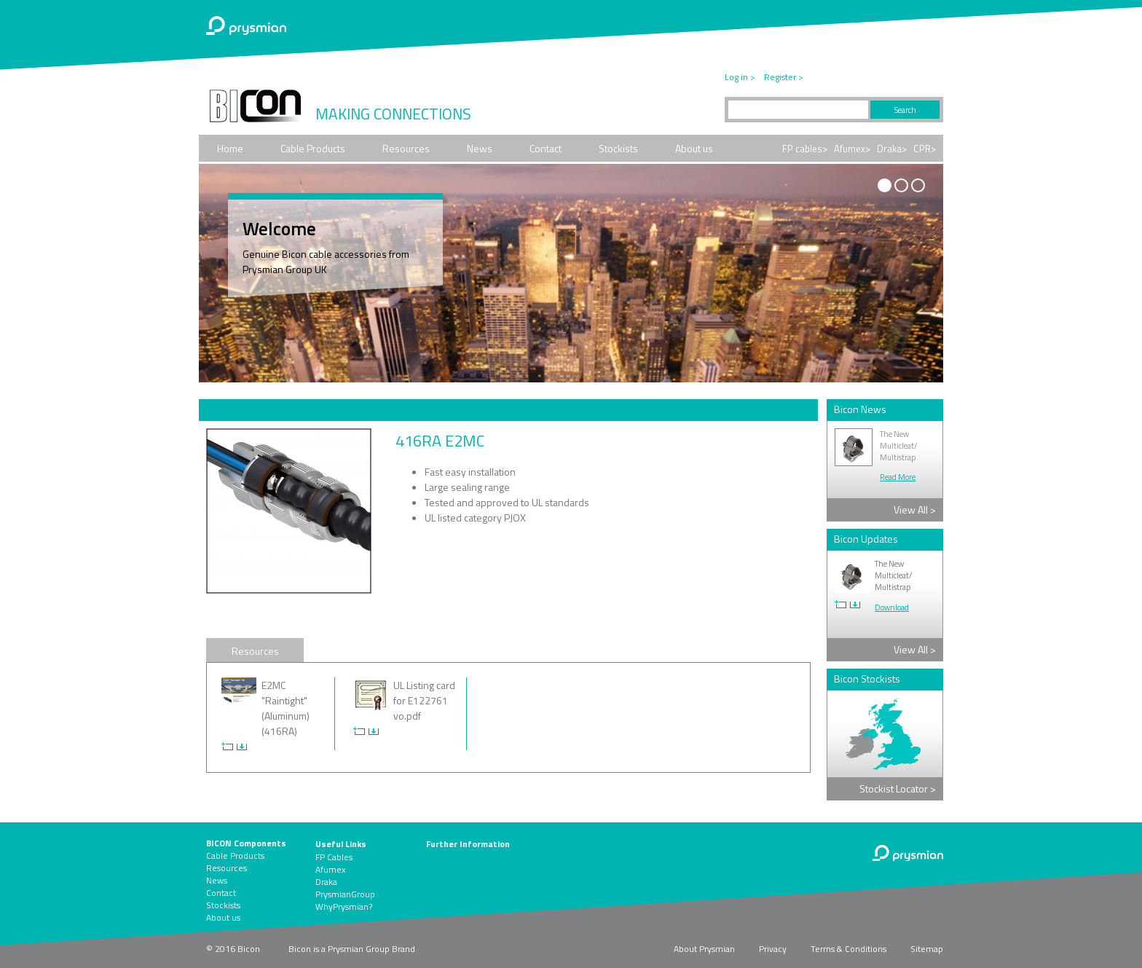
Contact (545, 148)
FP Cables (334, 857)
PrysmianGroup (345, 894)
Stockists (618, 148)
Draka (326, 882)
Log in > (740, 77)
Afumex (330, 869)
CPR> (924, 148)
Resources (406, 148)
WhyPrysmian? (343, 906)
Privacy (773, 949)
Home (230, 148)
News (479, 148)
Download (892, 607)
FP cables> (804, 148)
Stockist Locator (897, 788)
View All (915, 509)
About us (694, 148)
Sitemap (926, 949)
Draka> (892, 148)
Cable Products (312, 148)
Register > (783, 77)
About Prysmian (704, 949)
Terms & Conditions (848, 949)
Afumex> (852, 148)
